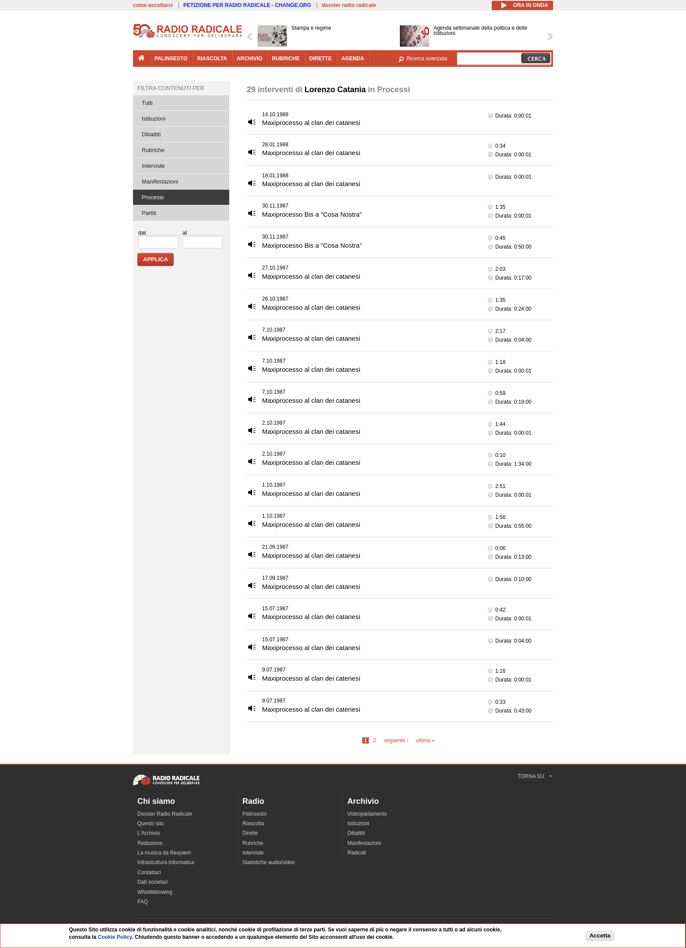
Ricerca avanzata (426, 58)
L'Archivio (148, 833)
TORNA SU (531, 776)
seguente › (396, 740)
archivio (249, 58)
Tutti (147, 103)
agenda (352, 58)
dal (142, 232)
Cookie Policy (115, 937)
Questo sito (150, 823)
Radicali (356, 853)
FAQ (142, 902)
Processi (153, 197)
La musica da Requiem (164, 853)
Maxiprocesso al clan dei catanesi (311, 122)
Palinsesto (254, 814)
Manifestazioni (160, 181)
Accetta (599, 935)
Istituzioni (153, 118)
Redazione (149, 843)
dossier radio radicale (349, 5)
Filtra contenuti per (170, 88)
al (184, 232)
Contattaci (149, 872)
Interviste (153, 166)
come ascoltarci (153, 5)
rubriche (285, 58)
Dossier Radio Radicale (164, 814)
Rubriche (153, 150)
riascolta (212, 58)
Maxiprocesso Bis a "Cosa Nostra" (312, 214)
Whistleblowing (154, 892)
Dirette (250, 833)
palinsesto (171, 58)
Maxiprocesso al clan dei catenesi (311, 678)
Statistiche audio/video (268, 862)
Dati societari (152, 882)
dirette (320, 58)
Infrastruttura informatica (165, 862)
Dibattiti (151, 134)
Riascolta (253, 823)
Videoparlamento (367, 814)
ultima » (425, 740)
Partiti (149, 213)
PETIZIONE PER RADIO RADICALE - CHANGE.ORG (247, 5)
